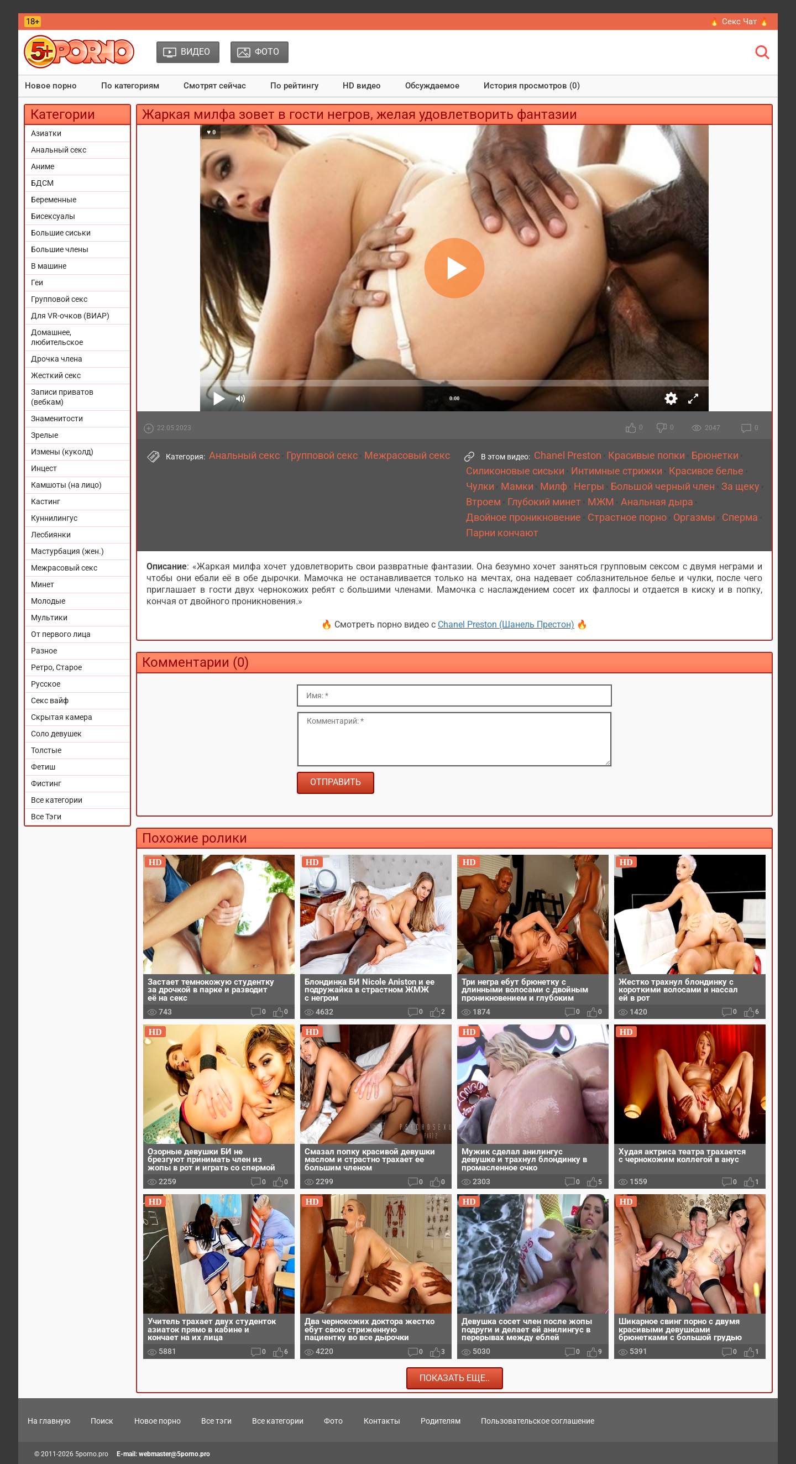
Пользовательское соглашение (537, 1420)
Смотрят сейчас (215, 86)
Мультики (49, 617)
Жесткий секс (56, 375)
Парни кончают (502, 532)
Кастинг (45, 501)
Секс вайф (50, 700)
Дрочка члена (56, 358)
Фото (333, 1420)
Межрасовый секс (64, 567)
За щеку (740, 486)
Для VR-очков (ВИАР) (70, 315)
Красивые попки (646, 455)
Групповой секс (59, 299)
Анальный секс (58, 149)
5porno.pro (91, 1454)
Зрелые (44, 435)
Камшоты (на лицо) (66, 484)
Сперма (740, 517)
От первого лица (61, 634)
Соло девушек (56, 733)
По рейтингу (294, 86)
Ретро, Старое (56, 667)
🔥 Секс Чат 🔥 (739, 22)
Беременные (53, 199)
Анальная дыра (657, 502)
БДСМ (42, 183)
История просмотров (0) (532, 86)
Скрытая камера (61, 717)
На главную (49, 1420)
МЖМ (601, 502)
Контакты (382, 1420)
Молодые (48, 601)
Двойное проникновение (523, 517)
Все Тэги (46, 816)
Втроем (483, 502)
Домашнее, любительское (57, 337)
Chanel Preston (567, 455)
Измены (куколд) (62, 451)
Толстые (46, 750)
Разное (44, 650)
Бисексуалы (53, 216)
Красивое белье (706, 471)
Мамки (517, 486)
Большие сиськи (61, 232)
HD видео (362, 86)
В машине (48, 266)
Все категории (56, 800)
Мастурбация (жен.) (67, 551)
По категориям (130, 86)
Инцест (44, 468)
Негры (589, 486)
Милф (553, 486)
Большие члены (59, 249)
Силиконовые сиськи (515, 471)
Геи (37, 282)
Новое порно (51, 86)
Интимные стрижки (616, 471)
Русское (45, 683)
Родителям (440, 1420)
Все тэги (216, 1420)
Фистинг (46, 783)
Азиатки (46, 133)
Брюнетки (715, 455)
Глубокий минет (544, 502)
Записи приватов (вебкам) (62, 397)
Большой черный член (663, 486)
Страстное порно (627, 517)
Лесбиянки (51, 534)
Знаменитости (57, 418)
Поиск (102, 1420)
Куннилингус (54, 518)
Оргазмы (694, 517)
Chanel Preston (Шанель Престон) (506, 624)
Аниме (42, 166)
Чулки (480, 486)
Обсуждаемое (432, 86)
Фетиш (43, 766)
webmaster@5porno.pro (174, 1454)
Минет (42, 584)
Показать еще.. (455, 1378)
